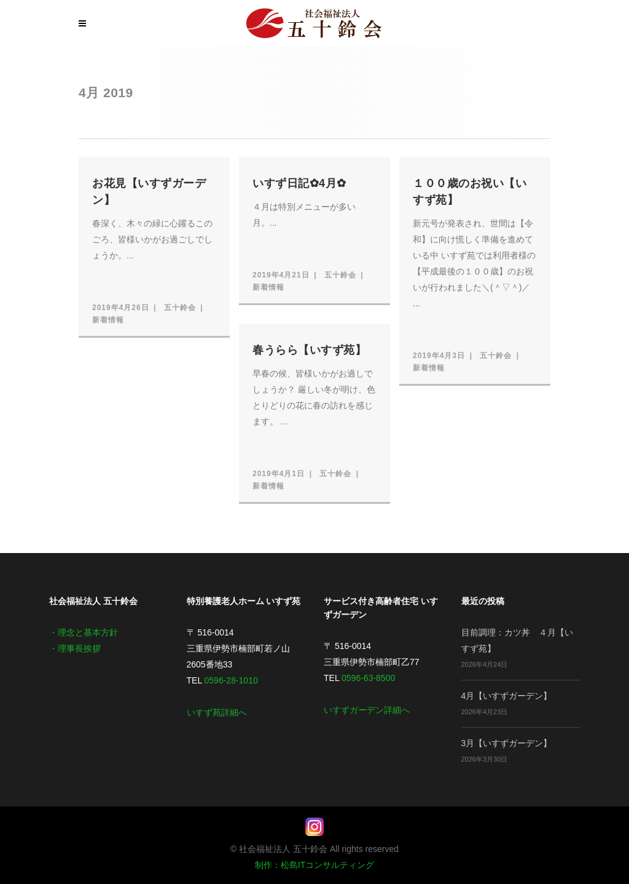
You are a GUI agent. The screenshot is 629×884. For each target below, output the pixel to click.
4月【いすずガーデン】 (506, 696)
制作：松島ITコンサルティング (314, 865)
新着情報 (108, 320)
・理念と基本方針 (83, 632)
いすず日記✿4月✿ (299, 183)
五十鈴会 (180, 307)
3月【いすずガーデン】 (506, 743)
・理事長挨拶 (75, 648)
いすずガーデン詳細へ (367, 710)
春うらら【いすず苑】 (309, 350)
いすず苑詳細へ (217, 712)
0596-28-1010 (231, 680)
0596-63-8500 (368, 678)
